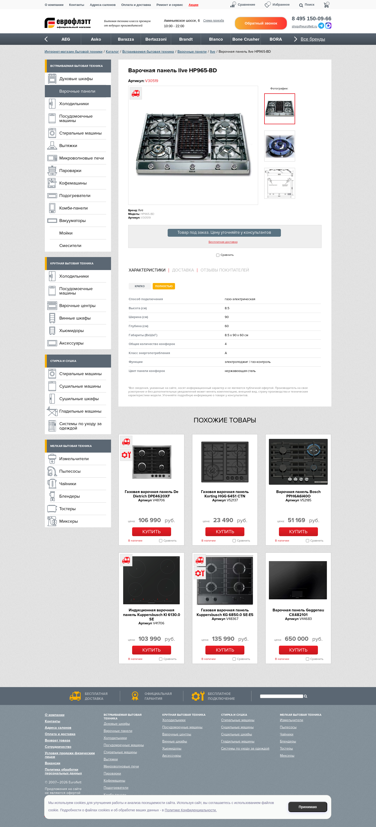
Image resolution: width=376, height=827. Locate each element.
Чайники (67, 483)
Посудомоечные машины (76, 118)
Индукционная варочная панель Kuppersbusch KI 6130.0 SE (151, 615)
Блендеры (69, 496)
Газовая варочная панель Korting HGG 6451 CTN (225, 494)
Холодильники (74, 103)
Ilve (212, 51)
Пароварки (70, 170)
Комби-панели (73, 208)
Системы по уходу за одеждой (80, 426)
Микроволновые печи (81, 158)
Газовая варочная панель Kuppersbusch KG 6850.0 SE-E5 (225, 612)
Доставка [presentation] (183, 270)
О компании (54, 5)
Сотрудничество (58, 747)
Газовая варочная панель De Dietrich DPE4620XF (151, 494)
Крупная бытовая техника (71, 263)
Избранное (281, 4)
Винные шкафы (75, 318)
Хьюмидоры (71, 330)
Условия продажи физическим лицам (70, 755)
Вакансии (52, 763)
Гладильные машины (80, 411)
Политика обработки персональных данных (63, 771)
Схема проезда (213, 20)
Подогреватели (74, 195)
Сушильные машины (80, 386)
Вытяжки (68, 145)
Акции (193, 5)
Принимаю (308, 807)
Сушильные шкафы (79, 398)
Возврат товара (57, 740)
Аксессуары (71, 343)
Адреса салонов (102, 5)
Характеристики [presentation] (147, 270)
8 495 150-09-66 (311, 18)
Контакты (76, 5)
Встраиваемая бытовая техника (148, 51)
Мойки (66, 233)
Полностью (164, 286)
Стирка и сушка (63, 361)
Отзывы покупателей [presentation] (225, 270)
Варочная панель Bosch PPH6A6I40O (298, 494)
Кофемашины (73, 183)
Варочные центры (77, 305)
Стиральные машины (80, 133)
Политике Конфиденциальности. (191, 810)
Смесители (70, 245)
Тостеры (67, 508)
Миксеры (68, 521)
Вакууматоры (72, 220)
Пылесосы (70, 471)
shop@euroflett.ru (304, 26)
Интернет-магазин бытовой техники (73, 51)
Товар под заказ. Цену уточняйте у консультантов (224, 232)
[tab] (149, 270)
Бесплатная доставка (223, 242)
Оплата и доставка (136, 5)
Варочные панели (192, 51)
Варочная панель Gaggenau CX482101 (298, 612)
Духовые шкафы (76, 78)
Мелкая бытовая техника (71, 446)
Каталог (112, 51)
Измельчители (74, 458)
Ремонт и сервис (170, 5)
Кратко (140, 286)
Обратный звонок (261, 23)
